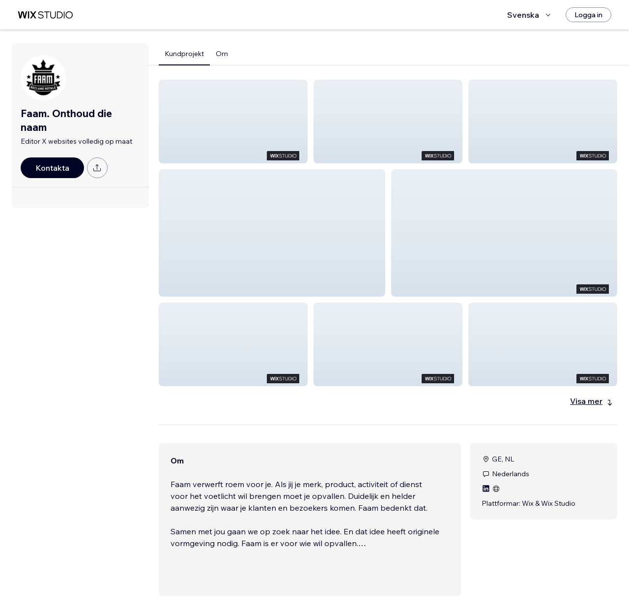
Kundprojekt (184, 53)
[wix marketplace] (45, 15)
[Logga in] (588, 14)
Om (222, 53)
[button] (233, 121)
